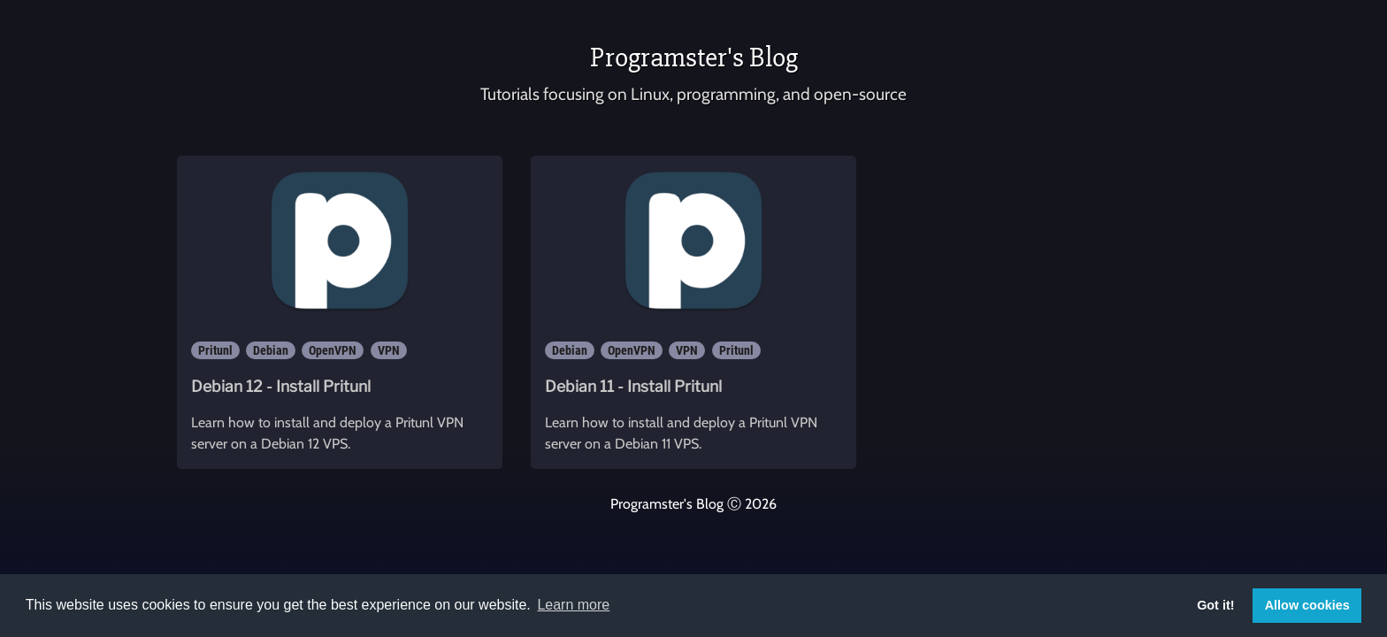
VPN (389, 350)
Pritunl (215, 350)
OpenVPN (332, 350)
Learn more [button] (573, 604)
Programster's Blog (694, 57)
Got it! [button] (1215, 605)
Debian (270, 350)
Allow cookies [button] (1307, 605)
